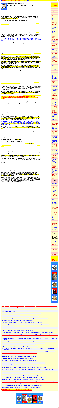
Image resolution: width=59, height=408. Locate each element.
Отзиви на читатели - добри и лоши (29, 387)
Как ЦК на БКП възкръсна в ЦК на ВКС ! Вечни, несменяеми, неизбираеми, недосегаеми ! (15, 318)
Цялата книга (53, 9)
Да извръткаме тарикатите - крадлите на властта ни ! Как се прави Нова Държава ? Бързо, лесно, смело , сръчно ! (54, 218)
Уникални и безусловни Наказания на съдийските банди (54, 57)
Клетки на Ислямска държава (54, 53)
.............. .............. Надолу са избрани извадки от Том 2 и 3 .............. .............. (8, 365)
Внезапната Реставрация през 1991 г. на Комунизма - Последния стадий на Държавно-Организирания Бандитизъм (54, 23)
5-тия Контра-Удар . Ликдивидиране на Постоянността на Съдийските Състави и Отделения (54, 156)
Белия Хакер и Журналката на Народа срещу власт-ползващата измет (55, 247)
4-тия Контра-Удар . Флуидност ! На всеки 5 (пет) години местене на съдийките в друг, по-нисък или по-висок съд (55, 161)
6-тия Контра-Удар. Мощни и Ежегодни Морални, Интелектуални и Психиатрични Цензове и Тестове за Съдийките (55, 152)
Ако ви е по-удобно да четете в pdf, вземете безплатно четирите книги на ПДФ (54, 4)
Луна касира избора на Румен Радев (54, 244)
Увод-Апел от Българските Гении (54, 15)
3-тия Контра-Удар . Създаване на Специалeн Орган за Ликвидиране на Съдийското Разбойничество (54, 166)
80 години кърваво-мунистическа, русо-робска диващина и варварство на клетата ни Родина (54, 213)
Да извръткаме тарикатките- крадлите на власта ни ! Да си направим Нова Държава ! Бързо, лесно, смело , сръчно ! (20, 375)
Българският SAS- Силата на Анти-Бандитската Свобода (54, 187)
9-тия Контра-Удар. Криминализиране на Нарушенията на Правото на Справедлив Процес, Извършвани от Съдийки (54, 133)
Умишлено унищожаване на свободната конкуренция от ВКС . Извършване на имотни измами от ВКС (55, 83)
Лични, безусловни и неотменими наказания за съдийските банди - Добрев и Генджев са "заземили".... (17, 320)
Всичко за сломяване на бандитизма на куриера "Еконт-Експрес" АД (12, 387)
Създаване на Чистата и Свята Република (54, 241)
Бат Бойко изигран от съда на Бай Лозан (55, 71)
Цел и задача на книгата (54, 11)
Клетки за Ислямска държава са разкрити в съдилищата (39, 318)
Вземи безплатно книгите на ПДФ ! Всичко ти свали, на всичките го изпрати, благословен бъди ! (55, 258)
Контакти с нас (54, 254)
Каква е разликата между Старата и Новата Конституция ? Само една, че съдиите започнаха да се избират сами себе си (54, 46)
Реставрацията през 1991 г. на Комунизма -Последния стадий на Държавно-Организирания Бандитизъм (18, 308)
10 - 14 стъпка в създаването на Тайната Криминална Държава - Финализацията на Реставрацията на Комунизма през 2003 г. (55, 38)
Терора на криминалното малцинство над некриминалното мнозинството (54, 191)
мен (51, 253)
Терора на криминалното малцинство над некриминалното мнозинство (26, 365)
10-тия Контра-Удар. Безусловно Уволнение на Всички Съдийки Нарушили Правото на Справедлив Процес (55, 128)
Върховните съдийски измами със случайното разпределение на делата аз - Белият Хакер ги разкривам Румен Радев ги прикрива (55, 61)
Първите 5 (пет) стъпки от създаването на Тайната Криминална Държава (54, 18)
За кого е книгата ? (54, 13)
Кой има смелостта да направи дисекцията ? (54, 184)
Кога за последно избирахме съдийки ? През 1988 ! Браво (55, 42)
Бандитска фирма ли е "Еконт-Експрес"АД (54, 249)
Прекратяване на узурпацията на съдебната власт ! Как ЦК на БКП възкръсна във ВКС (54, 50)
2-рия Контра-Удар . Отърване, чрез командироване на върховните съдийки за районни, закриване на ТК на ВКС (54, 171)
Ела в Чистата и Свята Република (25, 0)
